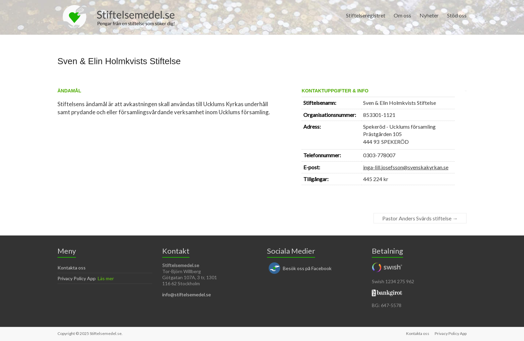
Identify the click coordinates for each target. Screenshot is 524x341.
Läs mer (106, 278)
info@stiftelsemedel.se (186, 294)
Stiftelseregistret (365, 15)
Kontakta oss (71, 267)
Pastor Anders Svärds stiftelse (420, 218)
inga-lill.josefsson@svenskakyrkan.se (405, 167)
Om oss (402, 15)
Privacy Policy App (76, 278)
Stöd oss (457, 15)
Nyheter (429, 15)
